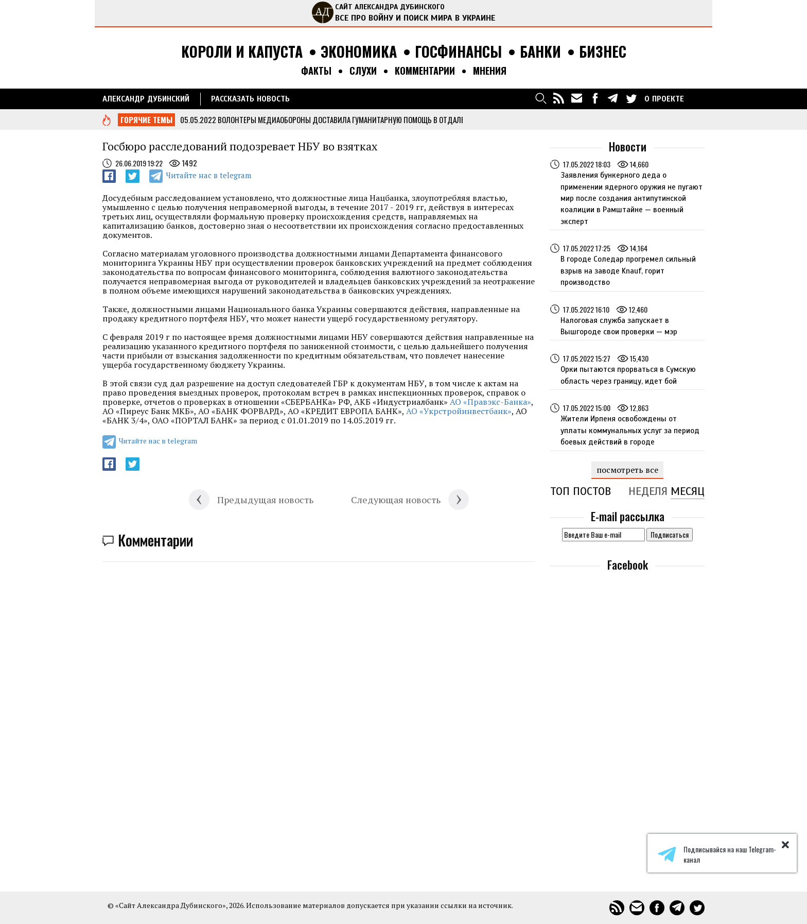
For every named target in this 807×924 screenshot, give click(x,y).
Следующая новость (396, 499)
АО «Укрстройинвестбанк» (459, 411)
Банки (540, 52)
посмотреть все (627, 469)
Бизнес (602, 52)
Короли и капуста (242, 52)
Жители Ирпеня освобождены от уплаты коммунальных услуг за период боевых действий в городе (629, 430)
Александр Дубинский (145, 99)
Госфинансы (458, 52)
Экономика (359, 52)
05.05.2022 (198, 119)
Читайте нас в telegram (208, 175)
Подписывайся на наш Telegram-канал (717, 854)
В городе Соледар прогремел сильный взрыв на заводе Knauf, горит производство (628, 270)
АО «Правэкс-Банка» (490, 401)
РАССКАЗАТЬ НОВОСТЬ (250, 99)
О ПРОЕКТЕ (664, 99)
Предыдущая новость (265, 499)
